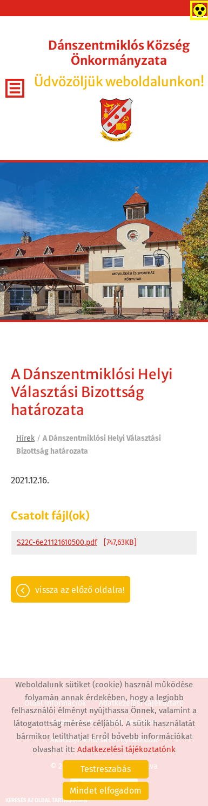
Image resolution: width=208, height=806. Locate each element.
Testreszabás (105, 769)
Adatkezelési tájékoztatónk (126, 749)
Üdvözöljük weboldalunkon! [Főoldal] (119, 64)
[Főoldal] (116, 119)
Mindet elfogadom (106, 790)
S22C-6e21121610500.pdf (57, 542)
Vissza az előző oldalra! (80, 590)
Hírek (25, 438)
